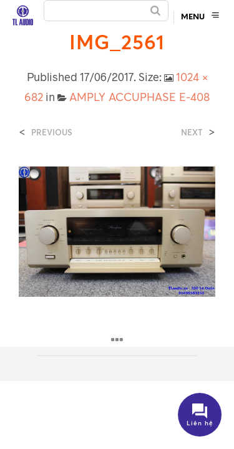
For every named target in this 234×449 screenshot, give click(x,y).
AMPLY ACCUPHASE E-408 (139, 97)
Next (192, 132)
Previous (51, 132)
